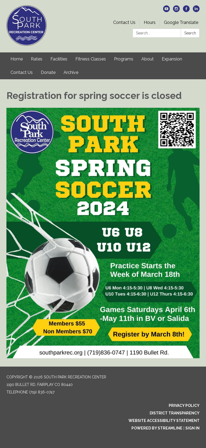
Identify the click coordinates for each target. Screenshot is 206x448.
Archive (71, 72)
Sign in (192, 428)
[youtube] (166, 10)
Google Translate (181, 22)
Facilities (58, 59)
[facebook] (186, 10)
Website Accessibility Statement (164, 420)
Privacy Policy (184, 405)
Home (16, 59)
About (147, 59)
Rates (36, 59)
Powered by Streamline (156, 428)
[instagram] (176, 10)
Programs (123, 59)
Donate (48, 72)
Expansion (172, 59)
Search (190, 33)
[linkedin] (196, 10)
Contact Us (124, 22)
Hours (150, 22)
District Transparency (175, 413)
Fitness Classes (90, 59)
